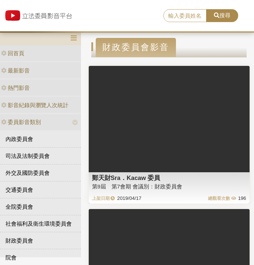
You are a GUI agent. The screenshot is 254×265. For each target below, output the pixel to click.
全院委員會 (19, 207)
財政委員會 (19, 240)
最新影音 (15, 70)
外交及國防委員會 (28, 173)
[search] (184, 15)
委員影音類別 (21, 122)
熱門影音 (15, 88)
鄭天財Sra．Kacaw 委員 (126, 177)
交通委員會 (19, 190)
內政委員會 (19, 139)
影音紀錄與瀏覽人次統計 (34, 105)
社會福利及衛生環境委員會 (39, 223)
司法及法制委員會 (28, 156)
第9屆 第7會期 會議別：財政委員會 (137, 186)
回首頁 (12, 53)
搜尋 (222, 15)
